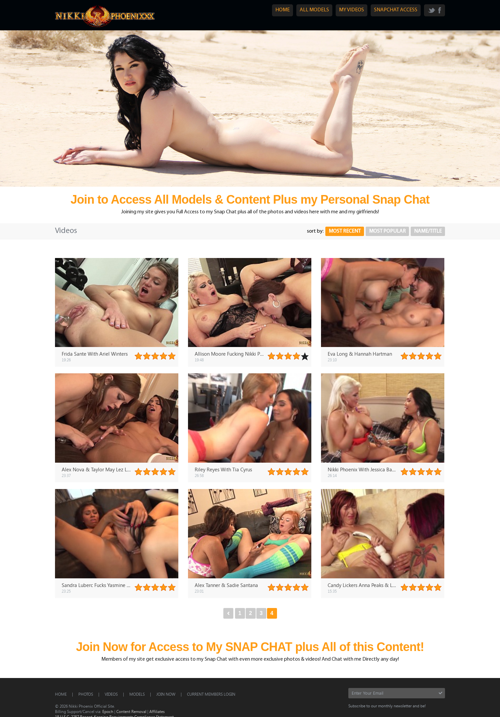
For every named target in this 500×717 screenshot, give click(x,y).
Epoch (107, 711)
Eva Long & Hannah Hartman (360, 353)
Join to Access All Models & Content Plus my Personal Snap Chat (250, 199)
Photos (85, 694)
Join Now (165, 694)
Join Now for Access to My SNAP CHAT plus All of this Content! (250, 647)
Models (137, 694)
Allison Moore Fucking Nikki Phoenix (235, 353)
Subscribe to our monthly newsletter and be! (387, 705)
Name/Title (428, 231)
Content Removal (131, 711)
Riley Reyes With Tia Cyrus (223, 469)
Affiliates (157, 711)
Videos (111, 694)
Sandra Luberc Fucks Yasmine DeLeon (103, 585)
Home (61, 694)
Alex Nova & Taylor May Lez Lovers (100, 469)
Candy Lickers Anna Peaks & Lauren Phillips (375, 585)
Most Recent (345, 231)
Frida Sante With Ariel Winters (95, 353)
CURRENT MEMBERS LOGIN (211, 694)
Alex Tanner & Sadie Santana (226, 585)
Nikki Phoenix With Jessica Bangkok (366, 469)
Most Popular (387, 231)
